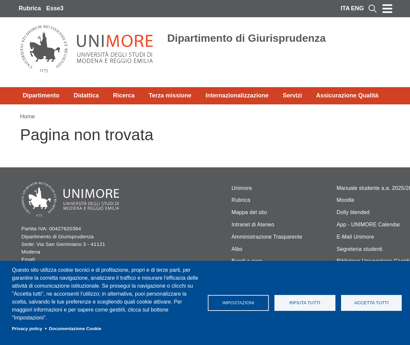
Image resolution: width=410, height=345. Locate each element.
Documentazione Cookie (75, 328)
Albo (237, 249)
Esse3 (55, 8)
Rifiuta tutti (304, 302)
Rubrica (30, 8)
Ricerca (124, 95)
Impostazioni (238, 302)
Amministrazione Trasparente (267, 237)
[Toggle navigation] (387, 8)
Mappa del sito (249, 212)
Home (27, 116)
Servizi (292, 95)
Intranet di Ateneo (253, 224)
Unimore (242, 188)
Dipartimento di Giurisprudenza (246, 38)
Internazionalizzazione (236, 95)
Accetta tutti (371, 302)
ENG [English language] (357, 8)
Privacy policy (27, 328)
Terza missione (170, 95)
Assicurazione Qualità (347, 95)
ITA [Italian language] (345, 8)
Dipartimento (41, 95)
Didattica (86, 95)
